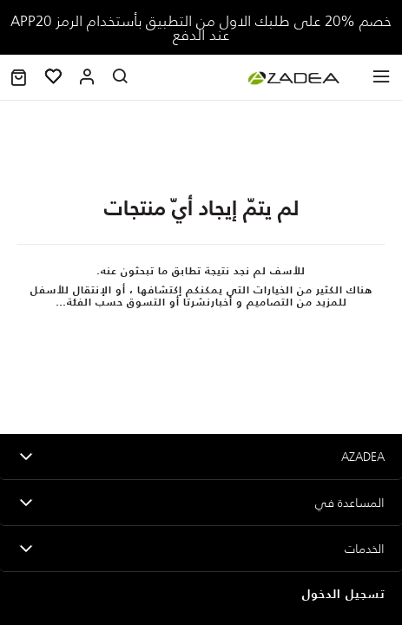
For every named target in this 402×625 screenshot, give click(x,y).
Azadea (363, 456)
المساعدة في (350, 502)
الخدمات (365, 548)
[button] (19, 77)
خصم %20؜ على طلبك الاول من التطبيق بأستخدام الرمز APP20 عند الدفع (201, 28)
